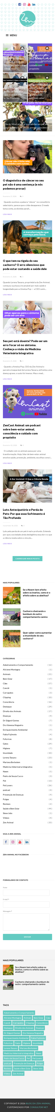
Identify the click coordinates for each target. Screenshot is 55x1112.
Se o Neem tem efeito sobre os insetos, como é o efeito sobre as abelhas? (36, 593)
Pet (4, 781)
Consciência (8, 702)
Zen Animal (8, 822)
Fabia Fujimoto (10, 734)
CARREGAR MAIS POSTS (27, 559)
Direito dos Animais (12, 711)
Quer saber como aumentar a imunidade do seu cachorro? (37, 636)
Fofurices (7, 739)
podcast (6, 790)
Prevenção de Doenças (13, 794)
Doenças (7, 716)
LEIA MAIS (7, 214)
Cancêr (6, 688)
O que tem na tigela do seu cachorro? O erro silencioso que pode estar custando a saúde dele (25, 265)
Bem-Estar (7, 679)
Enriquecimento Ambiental (15, 730)
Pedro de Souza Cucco (13, 776)
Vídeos (6, 818)
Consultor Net (39, 1107)
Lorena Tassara (9, 757)
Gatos (5, 743)
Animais (6, 674)
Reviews (6, 804)
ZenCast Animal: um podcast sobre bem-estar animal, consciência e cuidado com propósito (22, 431)
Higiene (6, 748)
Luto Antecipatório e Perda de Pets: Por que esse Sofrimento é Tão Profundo (24, 513)
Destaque (7, 706)
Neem (5, 771)
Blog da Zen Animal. (38, 1103)
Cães (5, 683)
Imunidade (8, 753)
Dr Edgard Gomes (11, 720)
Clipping (7, 697)
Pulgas (6, 799)
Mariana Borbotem (11, 762)
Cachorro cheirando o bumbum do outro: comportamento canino (35, 614)
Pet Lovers (7, 785)
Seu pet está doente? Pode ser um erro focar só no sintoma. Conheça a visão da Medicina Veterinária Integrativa (25, 347)
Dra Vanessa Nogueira (13, 725)
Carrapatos (8, 692)
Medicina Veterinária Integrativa (17, 767)
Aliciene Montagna (11, 669)
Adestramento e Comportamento (18, 665)
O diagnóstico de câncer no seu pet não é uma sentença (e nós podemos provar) (23, 184)
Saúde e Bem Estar (11, 808)
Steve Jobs (7, 813)
